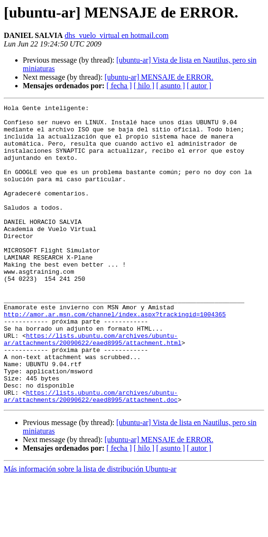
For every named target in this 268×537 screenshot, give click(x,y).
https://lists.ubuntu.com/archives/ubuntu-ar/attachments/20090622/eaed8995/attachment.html (92, 386)
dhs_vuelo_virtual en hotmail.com (116, 35)
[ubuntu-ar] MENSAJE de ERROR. (158, 77)
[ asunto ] (170, 86)
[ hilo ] (144, 86)
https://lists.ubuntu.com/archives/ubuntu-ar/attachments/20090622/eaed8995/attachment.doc (91, 454)
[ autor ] (199, 86)
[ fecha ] (118, 86)
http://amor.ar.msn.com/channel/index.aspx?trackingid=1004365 (115, 356)
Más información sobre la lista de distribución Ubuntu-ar (90, 529)
